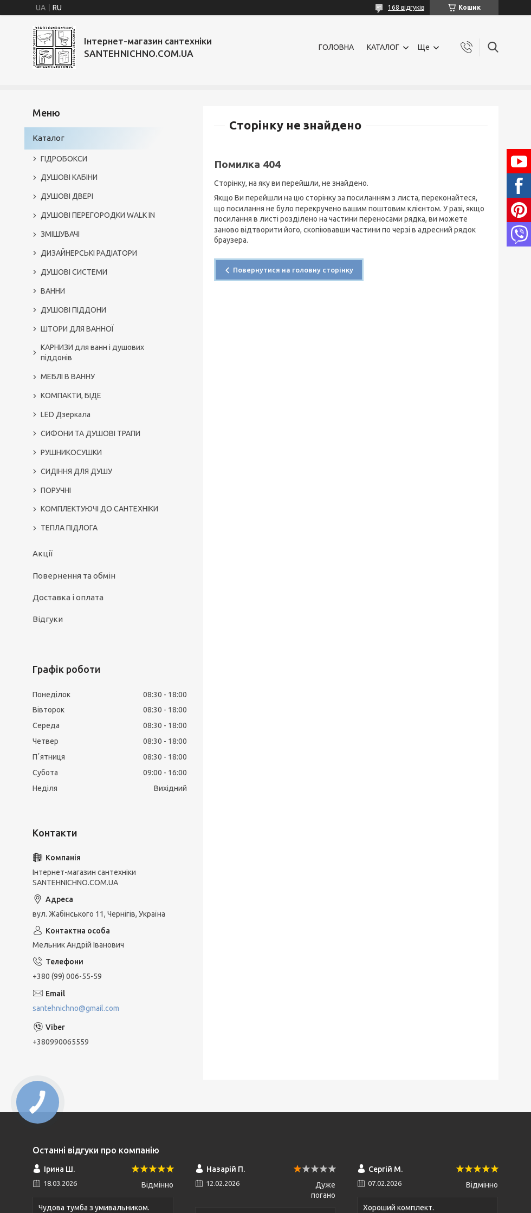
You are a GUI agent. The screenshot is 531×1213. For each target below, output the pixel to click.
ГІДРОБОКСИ (64, 158)
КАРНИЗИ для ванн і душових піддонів (92, 352)
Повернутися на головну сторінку (293, 270)
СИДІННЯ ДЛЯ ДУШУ (76, 471)
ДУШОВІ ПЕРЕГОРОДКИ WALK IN (98, 215)
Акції (43, 553)
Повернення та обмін (74, 575)
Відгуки (48, 619)
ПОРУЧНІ (56, 490)
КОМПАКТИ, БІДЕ (71, 395)
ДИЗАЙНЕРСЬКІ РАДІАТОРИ (89, 253)
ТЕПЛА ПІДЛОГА (69, 527)
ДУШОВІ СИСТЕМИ (74, 272)
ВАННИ (53, 291)
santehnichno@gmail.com (76, 1008)
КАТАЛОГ (383, 47)
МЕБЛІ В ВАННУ (68, 376)
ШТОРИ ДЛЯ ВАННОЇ (77, 329)
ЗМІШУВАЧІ (60, 234)
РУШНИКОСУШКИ (71, 452)
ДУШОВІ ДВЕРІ (67, 196)
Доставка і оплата (68, 597)
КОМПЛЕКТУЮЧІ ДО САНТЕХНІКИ (99, 508)
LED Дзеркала (65, 414)
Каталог (48, 137)
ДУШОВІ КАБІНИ (69, 177)
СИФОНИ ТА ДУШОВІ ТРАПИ (90, 433)
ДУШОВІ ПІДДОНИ (73, 310)
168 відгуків (406, 7)
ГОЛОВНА (336, 47)
